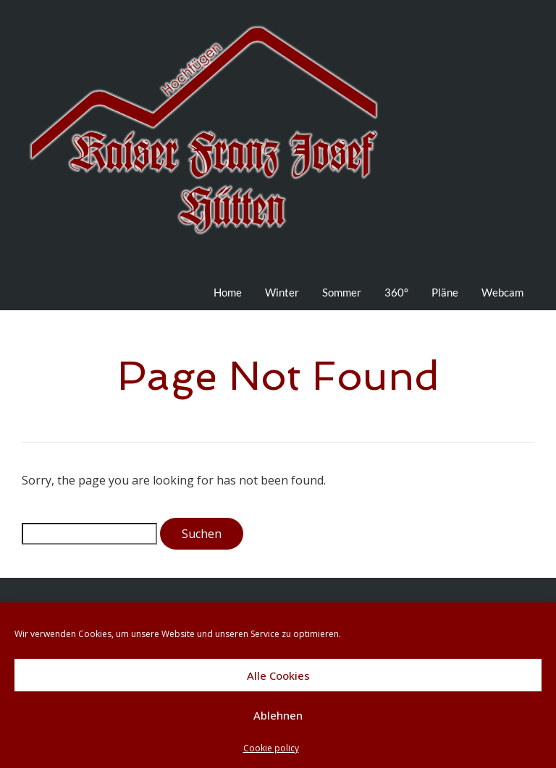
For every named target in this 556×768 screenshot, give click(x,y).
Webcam (502, 292)
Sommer (341, 292)
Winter (282, 292)
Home (228, 292)
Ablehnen (278, 715)
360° (396, 292)
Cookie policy (271, 748)
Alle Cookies (278, 675)
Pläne (444, 292)
